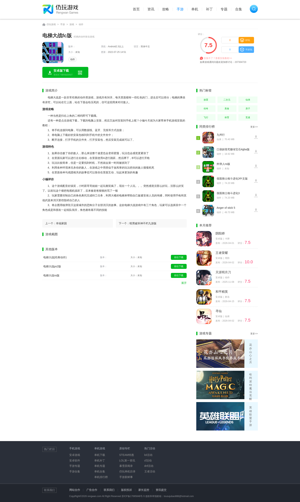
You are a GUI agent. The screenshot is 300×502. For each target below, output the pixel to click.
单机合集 (99, 471)
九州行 (221, 134)
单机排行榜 (101, 477)
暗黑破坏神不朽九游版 (143, 223)
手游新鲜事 (126, 477)
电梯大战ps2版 (52, 266)
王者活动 (149, 471)
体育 (227, 117)
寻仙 (219, 311)
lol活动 (148, 454)
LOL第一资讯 (127, 460)
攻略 (165, 9)
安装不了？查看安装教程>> (218, 58)
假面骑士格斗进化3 (228, 193)
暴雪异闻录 (126, 465)
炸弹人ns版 (223, 163)
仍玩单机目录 (127, 471)
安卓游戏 (74, 454)
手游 (180, 9)
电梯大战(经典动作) (55, 257)
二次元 (226, 99)
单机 (194, 9)
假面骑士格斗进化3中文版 (232, 178)
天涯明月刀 (223, 272)
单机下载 (99, 454)
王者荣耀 (222, 252)
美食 (227, 108)
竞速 (248, 117)
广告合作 (91, 489)
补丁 (209, 9)
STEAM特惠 (126, 454)
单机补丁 (99, 460)
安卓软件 (74, 460)
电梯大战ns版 (51, 275)
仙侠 (248, 99)
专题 (224, 9)
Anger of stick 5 (226, 207)
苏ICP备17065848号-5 (133, 496)
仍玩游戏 (51, 24)
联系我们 (109, 489)
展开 (184, 282)
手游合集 (74, 471)
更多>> (254, 126)
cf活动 (148, 460)
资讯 (150, 9)
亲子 (248, 108)
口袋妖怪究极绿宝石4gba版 (233, 149)
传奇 (206, 108)
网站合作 (74, 489)
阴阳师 (220, 233)
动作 (81, 24)
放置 (206, 99)
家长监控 (143, 489)
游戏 (71, 24)
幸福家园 (61, 223)
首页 (136, 9)
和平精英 (222, 291)
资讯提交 (161, 489)
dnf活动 (148, 465)
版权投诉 (126, 489)
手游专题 (74, 465)
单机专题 (99, 465)
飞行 (206, 117)
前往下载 (178, 257)
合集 (238, 9)
